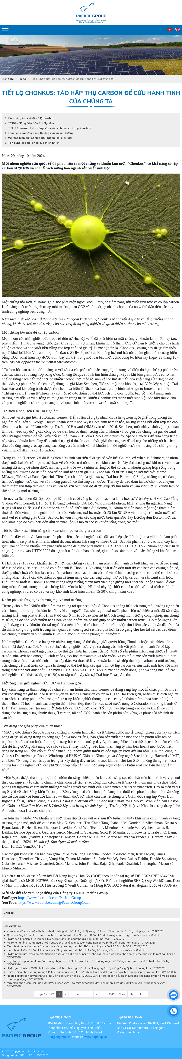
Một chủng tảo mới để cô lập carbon (31, 118)
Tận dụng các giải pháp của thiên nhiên (33, 142)
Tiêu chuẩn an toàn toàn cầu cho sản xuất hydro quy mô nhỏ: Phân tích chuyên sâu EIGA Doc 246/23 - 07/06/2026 (77, 946)
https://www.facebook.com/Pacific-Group (49, 898)
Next (133, 994)
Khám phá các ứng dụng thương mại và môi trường (41, 133)
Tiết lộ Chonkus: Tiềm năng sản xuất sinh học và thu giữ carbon (49, 128)
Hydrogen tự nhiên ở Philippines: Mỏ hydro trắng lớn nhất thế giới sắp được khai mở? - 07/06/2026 (66, 939)
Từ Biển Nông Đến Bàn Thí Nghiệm (31, 123)
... (103, 994)
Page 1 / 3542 (45, 994)
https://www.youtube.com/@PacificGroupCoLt (54, 902)
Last (142, 994)
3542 (122, 994)
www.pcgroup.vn (95, 1037)
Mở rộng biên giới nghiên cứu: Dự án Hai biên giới (40, 138)
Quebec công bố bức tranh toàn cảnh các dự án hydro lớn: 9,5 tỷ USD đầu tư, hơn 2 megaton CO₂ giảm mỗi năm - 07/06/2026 (84, 935)
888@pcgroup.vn (59, 1037)
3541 (111, 994)
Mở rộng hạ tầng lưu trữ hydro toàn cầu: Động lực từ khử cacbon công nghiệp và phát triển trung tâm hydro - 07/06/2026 (81, 942)
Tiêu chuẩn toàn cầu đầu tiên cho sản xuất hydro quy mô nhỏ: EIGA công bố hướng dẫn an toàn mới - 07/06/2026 (76, 950)
